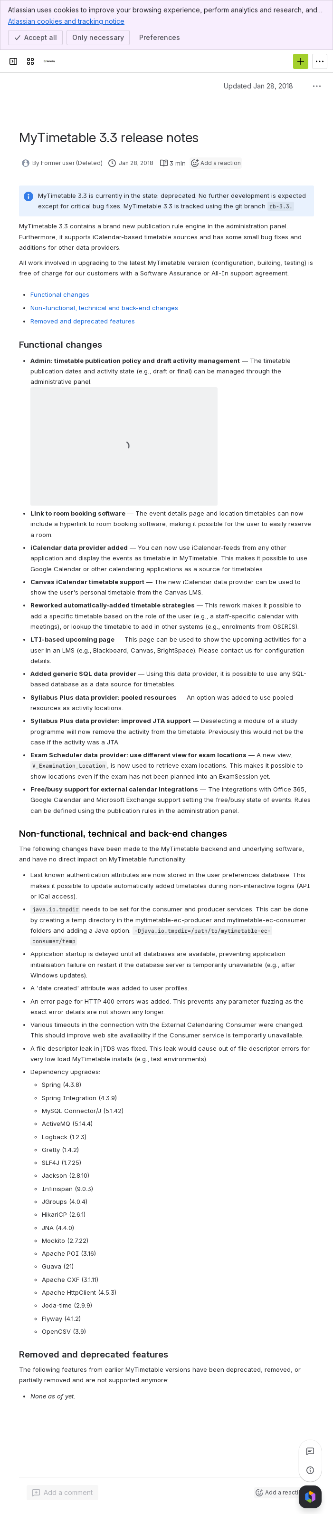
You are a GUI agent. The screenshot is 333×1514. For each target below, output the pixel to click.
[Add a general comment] (62, 1492)
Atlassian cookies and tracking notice (66, 21)
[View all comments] (310, 1451)
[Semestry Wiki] (49, 61)
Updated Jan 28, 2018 (258, 86)
